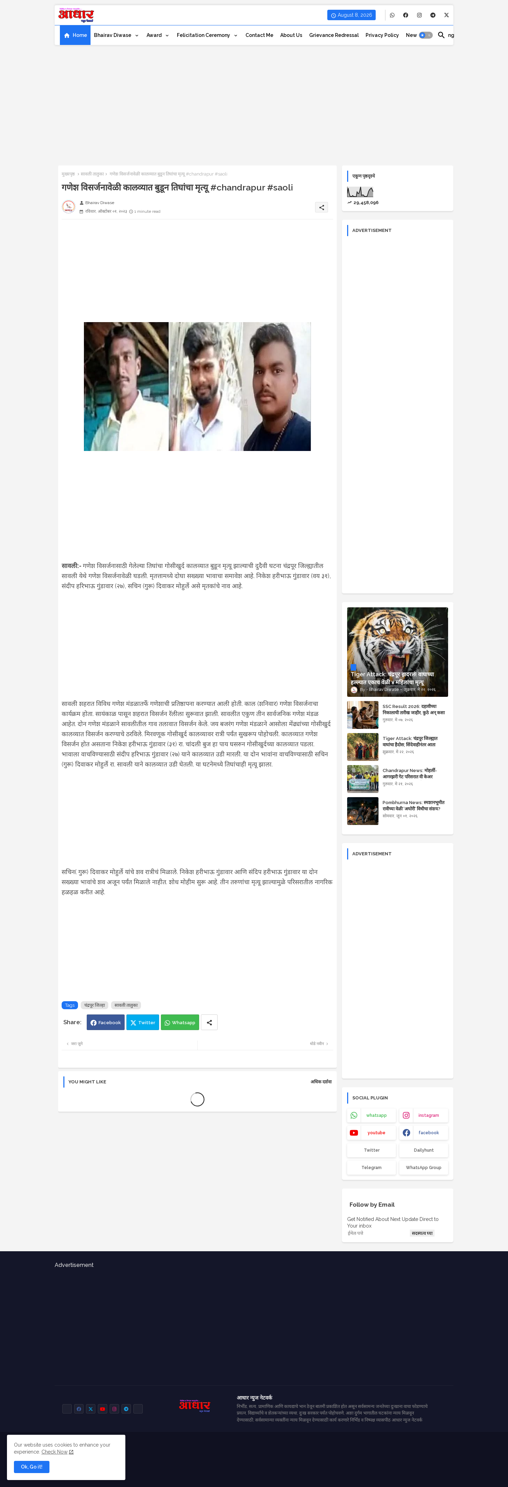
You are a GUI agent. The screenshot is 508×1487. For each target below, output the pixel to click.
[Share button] (209, 1022)
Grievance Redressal (334, 35)
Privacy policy (382, 35)
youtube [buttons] (376, 1132)
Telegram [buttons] (371, 1167)
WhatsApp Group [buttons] (423, 1167)
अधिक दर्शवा (321, 1081)
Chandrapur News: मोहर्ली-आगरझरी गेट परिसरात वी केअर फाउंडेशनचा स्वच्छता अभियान (410, 777)
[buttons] (392, 15)
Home (80, 35)
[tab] (75, 35)
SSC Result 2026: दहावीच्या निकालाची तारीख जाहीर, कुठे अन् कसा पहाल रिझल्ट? (414, 713)
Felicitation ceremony (204, 35)
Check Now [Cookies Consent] (54, 1452)
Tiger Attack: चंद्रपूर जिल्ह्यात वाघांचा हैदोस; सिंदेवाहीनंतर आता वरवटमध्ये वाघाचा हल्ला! (410, 745)
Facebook (110, 1022)
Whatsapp (183, 1022)
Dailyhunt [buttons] (424, 1150)
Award (155, 35)
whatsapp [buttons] (376, 1115)
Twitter (146, 1022)
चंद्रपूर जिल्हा (94, 1005)
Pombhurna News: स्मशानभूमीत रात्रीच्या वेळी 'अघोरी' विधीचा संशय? (413, 805)
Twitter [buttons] (372, 1150)
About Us (291, 35)
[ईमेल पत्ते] (377, 1233)
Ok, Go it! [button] (31, 1467)
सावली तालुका (92, 174)
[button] (426, 35)
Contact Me (259, 35)
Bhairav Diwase (113, 35)
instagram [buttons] (429, 1115)
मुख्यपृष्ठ (68, 174)
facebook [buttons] (429, 1132)
